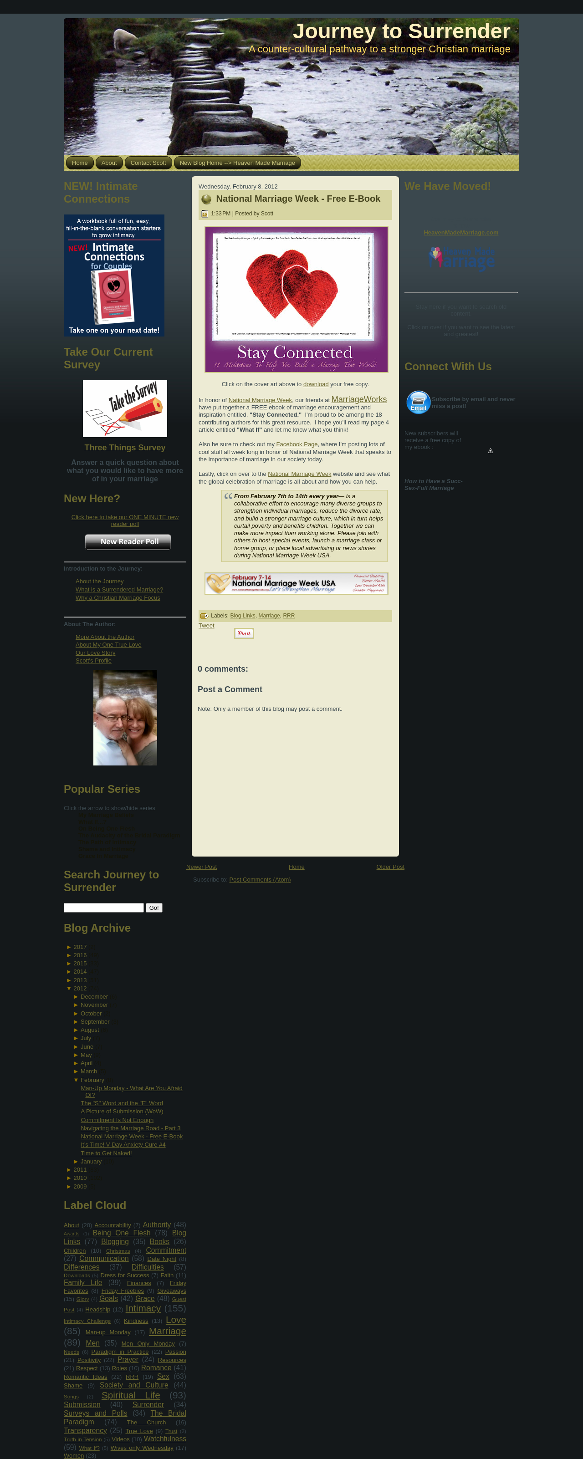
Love (176, 1319)
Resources (172, 1360)
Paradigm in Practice (120, 1351)
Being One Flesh (122, 1233)
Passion (175, 1351)
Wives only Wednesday (142, 1447)
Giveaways (171, 1290)
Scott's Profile (94, 660)
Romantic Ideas (85, 1376)
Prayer (128, 1359)
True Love (139, 1431)
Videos (121, 1439)
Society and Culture (134, 1385)
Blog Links (242, 615)
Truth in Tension (83, 1439)
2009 (80, 1186)
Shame (73, 1385)
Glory (83, 1299)
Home (297, 866)
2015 (80, 963)
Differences (82, 1267)
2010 (80, 1177)
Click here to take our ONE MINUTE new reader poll (125, 520)
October (91, 1013)
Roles (119, 1368)
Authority (157, 1225)
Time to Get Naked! (106, 1153)
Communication (103, 1258)
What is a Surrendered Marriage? (119, 589)
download (316, 384)
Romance (156, 1368)
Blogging (115, 1241)
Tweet (207, 625)
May (86, 1054)
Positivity (89, 1360)
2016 (80, 955)
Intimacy (143, 1308)
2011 (80, 1169)
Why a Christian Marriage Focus (118, 597)
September (95, 1021)
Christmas (118, 1251)
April (86, 1063)
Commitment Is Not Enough (117, 1120)
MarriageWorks (359, 399)
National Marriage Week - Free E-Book (132, 1136)
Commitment (166, 1250)
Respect (87, 1368)
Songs (71, 1396)
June (87, 1046)
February (92, 1079)
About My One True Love (109, 644)
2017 (80, 947)
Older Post (390, 866)
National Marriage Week (260, 400)
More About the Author (105, 636)
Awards (71, 1233)
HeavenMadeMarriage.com (461, 232)
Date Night (162, 1258)
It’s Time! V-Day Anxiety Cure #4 (123, 1144)
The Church (146, 1422)
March (89, 1071)
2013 (80, 980)
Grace (144, 1298)
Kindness (136, 1320)
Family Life (83, 1282)
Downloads (77, 1275)
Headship (97, 1309)
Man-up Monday (108, 1332)
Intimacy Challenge (87, 1321)
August (90, 1029)
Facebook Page (297, 444)
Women (74, 1455)
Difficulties (148, 1267)
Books (159, 1241)
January (91, 1161)
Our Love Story (95, 652)
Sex (163, 1376)
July (86, 1038)
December (94, 996)
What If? (89, 1448)
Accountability (112, 1225)
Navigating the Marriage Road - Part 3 (130, 1128)
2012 (80, 988)
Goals (108, 1298)
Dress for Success (124, 1275)
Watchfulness (165, 1439)
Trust (171, 1431)
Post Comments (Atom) (260, 879)
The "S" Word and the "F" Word (122, 1103)
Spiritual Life (131, 1395)
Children (75, 1250)
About (71, 1225)
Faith (167, 1275)
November (94, 1004)
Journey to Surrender (402, 31)
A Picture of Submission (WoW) (122, 1111)
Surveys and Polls (96, 1413)
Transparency (85, 1430)
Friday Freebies (123, 1290)
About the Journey (100, 581)
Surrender (148, 1404)
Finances (139, 1283)
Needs (71, 1352)
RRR (132, 1376)
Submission (82, 1404)
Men (93, 1343)
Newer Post (201, 866)
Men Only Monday (148, 1343)
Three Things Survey (124, 447)
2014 (80, 971)
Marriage (167, 1331)
